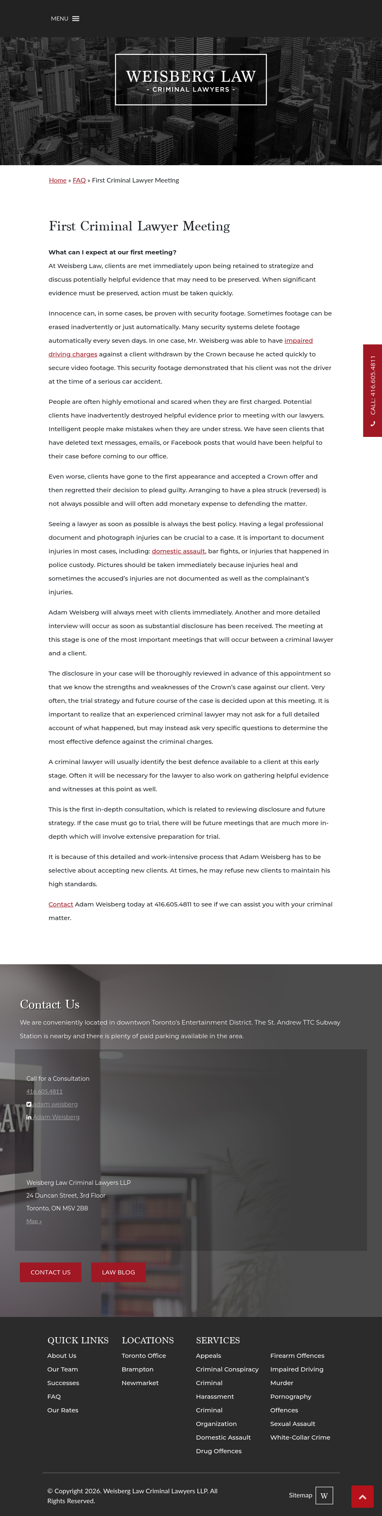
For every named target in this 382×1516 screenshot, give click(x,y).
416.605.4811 (44, 1091)
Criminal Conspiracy (227, 1369)
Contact (61, 904)
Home (58, 180)
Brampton (138, 1369)
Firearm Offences (297, 1355)
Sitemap (301, 1495)
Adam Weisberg (55, 1117)
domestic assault (178, 551)
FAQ (79, 180)
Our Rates (62, 1410)
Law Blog (118, 1272)
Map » (34, 1220)
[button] (60, 18)
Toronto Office (144, 1355)
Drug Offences (219, 1451)
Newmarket (140, 1383)
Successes (63, 1383)
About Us (62, 1355)
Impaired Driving (297, 1369)
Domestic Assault (223, 1437)
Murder (282, 1383)
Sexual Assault (293, 1424)
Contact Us (51, 1272)
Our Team (62, 1369)
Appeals (208, 1355)
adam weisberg (54, 1104)
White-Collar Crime (300, 1437)
